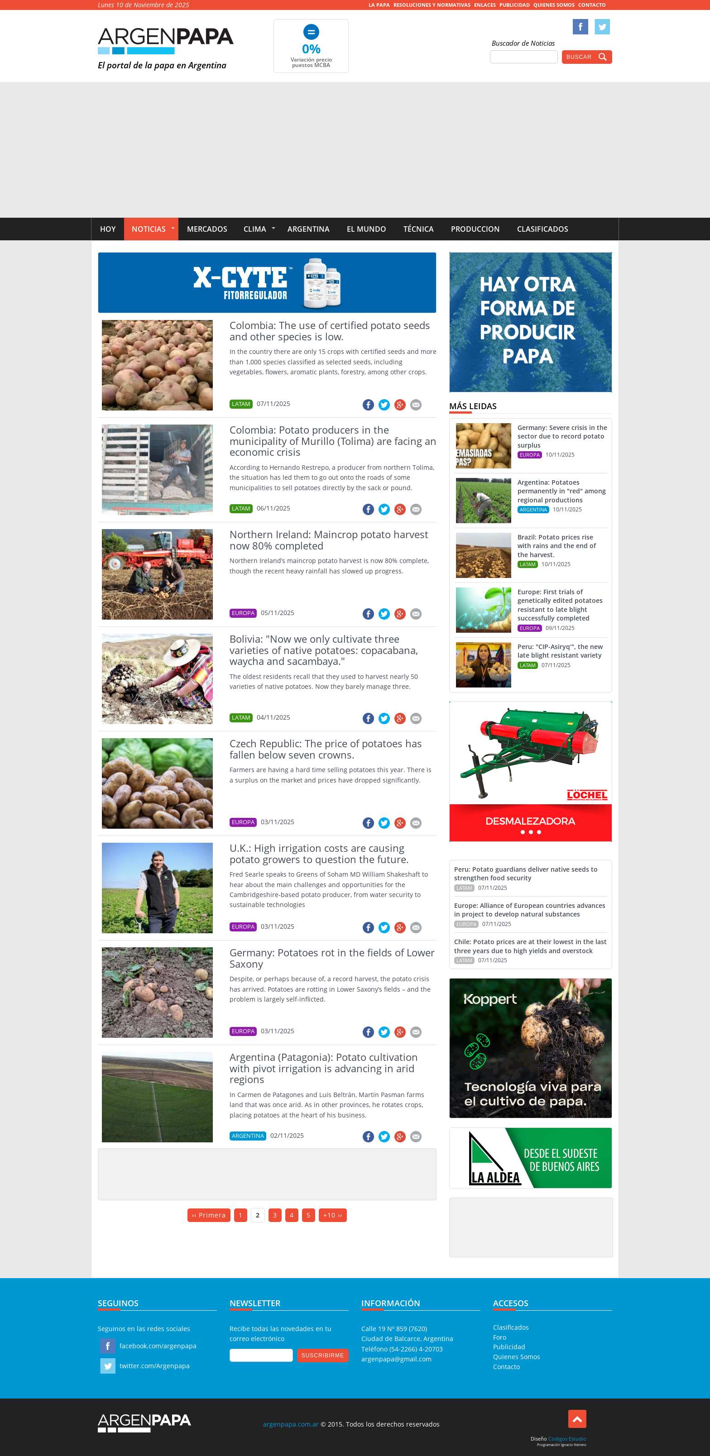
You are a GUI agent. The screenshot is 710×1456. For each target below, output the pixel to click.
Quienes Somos (554, 4)
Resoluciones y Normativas (431, 4)
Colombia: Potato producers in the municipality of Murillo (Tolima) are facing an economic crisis (333, 440)
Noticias (149, 229)
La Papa (379, 4)
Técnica (418, 229)
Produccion (475, 229)
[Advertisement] (355, 149)
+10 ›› (332, 1215)
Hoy (107, 229)
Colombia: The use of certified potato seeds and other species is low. (330, 330)
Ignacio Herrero (573, 1444)
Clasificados (542, 229)
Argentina (309, 229)
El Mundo (366, 229)
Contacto (592, 4)
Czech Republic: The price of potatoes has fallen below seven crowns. (326, 748)
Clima (255, 229)
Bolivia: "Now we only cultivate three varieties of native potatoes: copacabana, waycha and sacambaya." (324, 650)
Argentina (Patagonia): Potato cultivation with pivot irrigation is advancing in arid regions (324, 1068)
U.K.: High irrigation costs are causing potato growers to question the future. (319, 853)
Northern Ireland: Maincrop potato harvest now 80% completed (329, 539)
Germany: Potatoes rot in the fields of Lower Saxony (332, 957)
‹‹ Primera (209, 1215)
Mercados (207, 229)
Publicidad (514, 4)
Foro (499, 1337)
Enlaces (485, 4)
